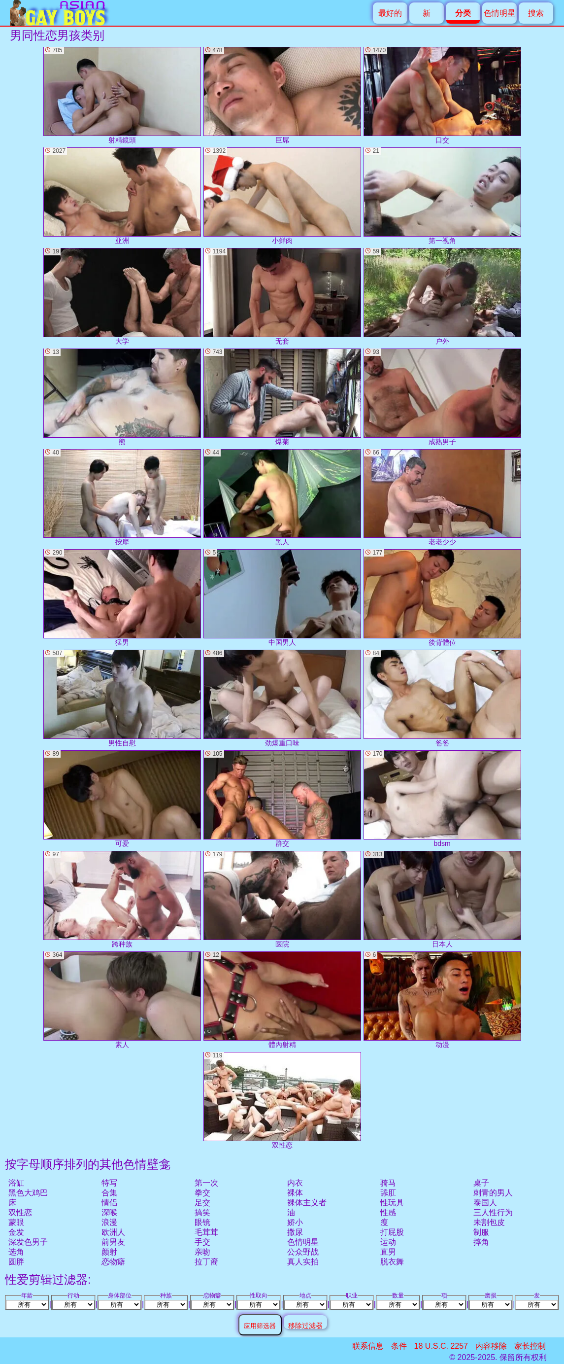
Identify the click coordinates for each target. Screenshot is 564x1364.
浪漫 (109, 1222)
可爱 (122, 798)
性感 (388, 1212)
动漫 (442, 1000)
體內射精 (282, 1000)
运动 (388, 1242)
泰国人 (485, 1202)
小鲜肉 (282, 196)
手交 (202, 1242)
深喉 (109, 1212)
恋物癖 (113, 1262)
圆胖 (16, 1262)
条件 (399, 1346)
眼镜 (202, 1222)
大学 (122, 296)
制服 (481, 1232)
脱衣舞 (392, 1262)
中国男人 (282, 597)
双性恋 (20, 1212)
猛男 (122, 597)
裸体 (295, 1193)
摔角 (481, 1242)
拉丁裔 (206, 1262)
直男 (388, 1252)
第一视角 (442, 196)
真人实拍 (303, 1262)
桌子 (481, 1183)
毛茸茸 (206, 1232)
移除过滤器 (305, 1325)
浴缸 (16, 1183)
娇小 (295, 1222)
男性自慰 (122, 698)
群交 (282, 798)
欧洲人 (113, 1232)
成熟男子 (442, 397)
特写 (109, 1183)
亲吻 (202, 1252)
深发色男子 (28, 1242)
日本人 (442, 899)
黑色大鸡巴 (28, 1193)
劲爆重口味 (282, 698)
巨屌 (282, 95)
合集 (109, 1193)
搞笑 (202, 1212)
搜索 (536, 13)
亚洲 (122, 196)
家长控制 (530, 1346)
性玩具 (392, 1202)
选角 (16, 1252)
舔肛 (388, 1193)
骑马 (388, 1183)
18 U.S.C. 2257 (441, 1346)
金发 (16, 1232)
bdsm (442, 798)
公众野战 (303, 1252)
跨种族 (122, 899)
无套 (282, 296)
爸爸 (442, 698)
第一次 (206, 1183)
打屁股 (392, 1232)
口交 (442, 95)
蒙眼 (16, 1222)
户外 (442, 296)
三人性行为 (493, 1212)
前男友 (113, 1242)
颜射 (109, 1252)
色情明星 (499, 13)
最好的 (390, 13)
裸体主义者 (307, 1202)
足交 (202, 1202)
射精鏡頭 (122, 95)
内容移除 (491, 1346)
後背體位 (442, 597)
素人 (122, 1000)
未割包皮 (489, 1222)
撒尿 (295, 1232)
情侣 (109, 1202)
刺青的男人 (493, 1193)
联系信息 (368, 1346)
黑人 (282, 497)
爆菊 (282, 397)
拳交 (202, 1193)
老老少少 (442, 497)
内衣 (295, 1183)
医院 (282, 899)
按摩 (122, 497)
